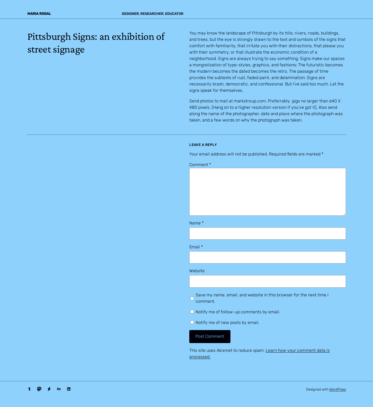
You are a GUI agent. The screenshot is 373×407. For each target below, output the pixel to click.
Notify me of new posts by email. (227, 322)
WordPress (337, 389)
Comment (200, 164)
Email (196, 246)
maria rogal (39, 14)
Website (197, 270)
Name (196, 223)
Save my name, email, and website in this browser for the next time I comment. (262, 298)
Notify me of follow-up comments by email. (238, 311)
